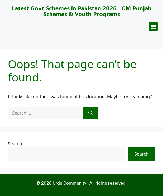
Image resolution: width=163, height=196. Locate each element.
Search (15, 143)
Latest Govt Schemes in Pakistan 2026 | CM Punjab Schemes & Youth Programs (81, 11)
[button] (153, 26)
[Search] (90, 113)
